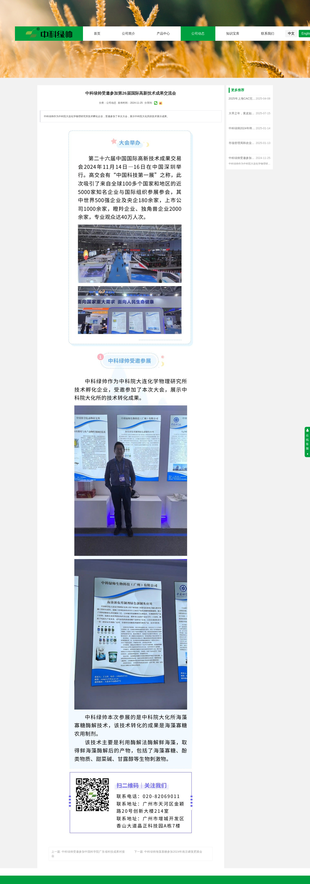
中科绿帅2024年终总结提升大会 (242, 128)
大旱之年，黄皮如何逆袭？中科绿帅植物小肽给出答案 (242, 113)
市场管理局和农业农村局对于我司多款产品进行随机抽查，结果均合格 (242, 143)
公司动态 (197, 33)
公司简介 (128, 33)
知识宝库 (232, 33)
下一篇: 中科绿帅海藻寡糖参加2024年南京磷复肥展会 (168, 851)
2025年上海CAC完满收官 (242, 98)
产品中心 (163, 33)
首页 (97, 33)
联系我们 (267, 33)
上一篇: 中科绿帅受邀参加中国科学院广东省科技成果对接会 (88, 854)
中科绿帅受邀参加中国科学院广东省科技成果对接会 (242, 158)
